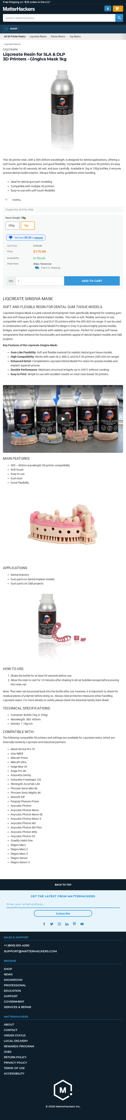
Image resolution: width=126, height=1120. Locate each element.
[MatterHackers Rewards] (11, 237)
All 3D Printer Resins (14, 36)
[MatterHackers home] (63, 1090)
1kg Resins (75, 36)
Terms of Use (14, 1068)
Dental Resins (58, 36)
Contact (10, 1030)
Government (14, 1001)
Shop (8, 969)
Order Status (15, 1035)
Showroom (13, 980)
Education (12, 990)
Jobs (7, 1052)
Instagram (59, 924)
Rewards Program (19, 1046)
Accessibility (14, 1073)
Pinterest (74, 924)
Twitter (51, 924)
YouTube (82, 924)
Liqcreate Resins (38, 36)
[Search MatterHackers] (119, 18)
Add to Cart (92, 281)
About (9, 1024)
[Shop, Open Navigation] (11, 29)
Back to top (63, 884)
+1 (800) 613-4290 (16, 945)
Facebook (44, 924)
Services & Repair (17, 1007)
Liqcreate (10, 49)
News (8, 974)
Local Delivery (16, 1041)
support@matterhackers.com (30, 951)
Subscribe (63, 913)
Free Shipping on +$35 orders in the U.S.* (27, 2)
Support (11, 996)
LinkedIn (66, 924)
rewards (38, 237)
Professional (15, 985)
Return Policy (15, 1057)
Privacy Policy (15, 1062)
